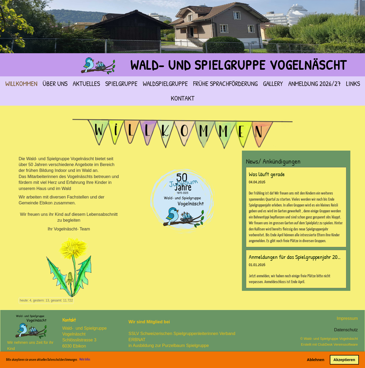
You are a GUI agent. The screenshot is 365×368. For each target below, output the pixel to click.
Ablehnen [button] (316, 360)
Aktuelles (86, 83)
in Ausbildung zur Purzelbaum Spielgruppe (168, 345)
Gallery (273, 83)
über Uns (55, 83)
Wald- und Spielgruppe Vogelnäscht (238, 65)
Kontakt (182, 98)
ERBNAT (136, 339)
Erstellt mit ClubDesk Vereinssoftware (329, 344)
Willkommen (21, 83)
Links (353, 83)
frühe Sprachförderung (225, 83)
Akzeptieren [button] (344, 360)
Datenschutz (346, 330)
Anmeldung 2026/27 (314, 83)
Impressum (347, 318)
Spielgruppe (121, 83)
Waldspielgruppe (165, 83)
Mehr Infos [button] (84, 359)
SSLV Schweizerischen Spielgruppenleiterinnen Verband (183, 333)
